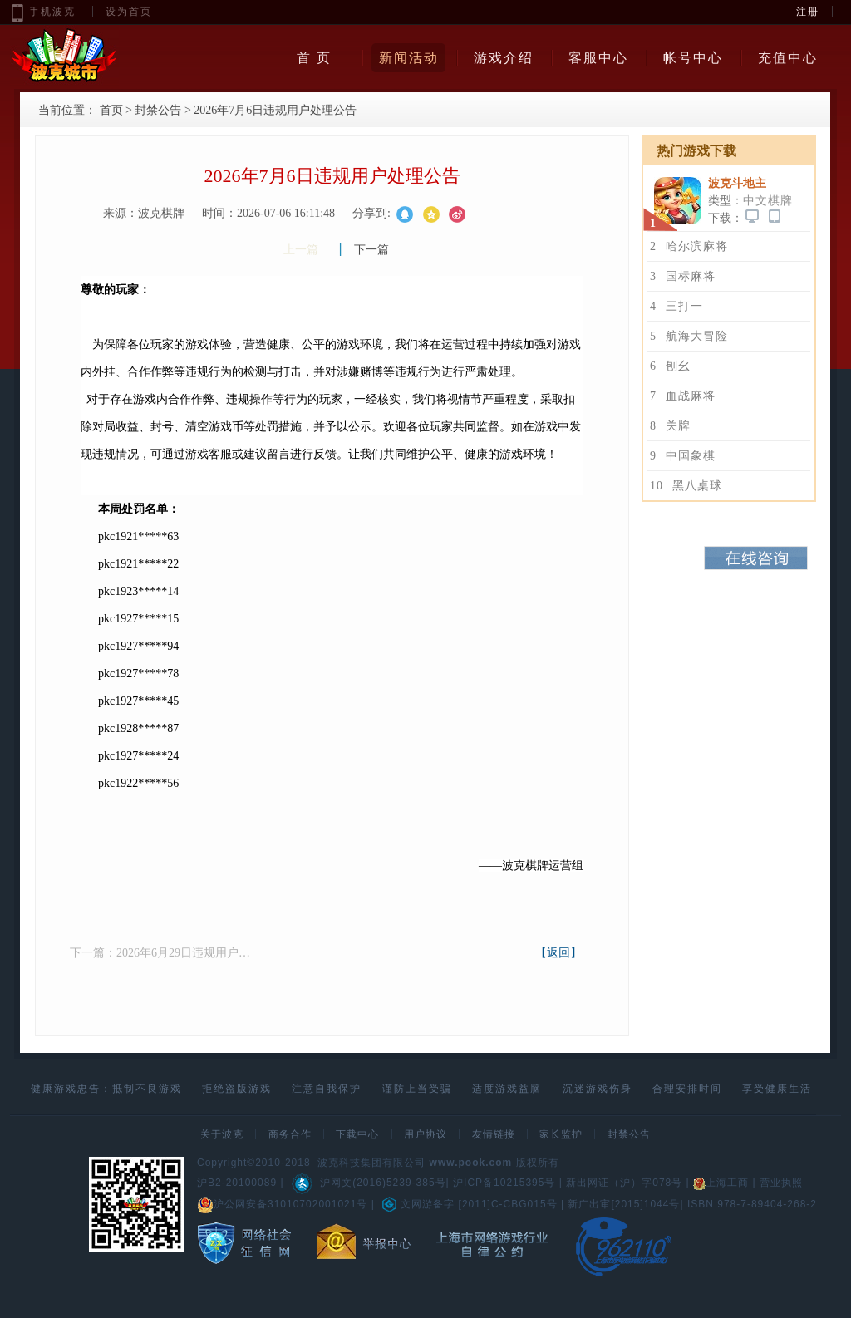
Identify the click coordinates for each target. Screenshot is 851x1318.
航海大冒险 (689, 336)
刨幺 (670, 366)
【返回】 (558, 953)
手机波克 (52, 11)
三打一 (676, 306)
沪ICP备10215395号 (504, 1182)
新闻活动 (409, 58)
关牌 (670, 426)
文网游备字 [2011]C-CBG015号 (469, 1204)
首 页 (314, 58)
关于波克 (221, 1134)
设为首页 (129, 11)
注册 (807, 11)
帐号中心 (693, 58)
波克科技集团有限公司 (371, 1162)
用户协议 (425, 1134)
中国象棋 (683, 456)
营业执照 (781, 1182)
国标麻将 (683, 276)
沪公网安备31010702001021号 (282, 1204)
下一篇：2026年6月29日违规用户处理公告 (161, 953)
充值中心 (788, 58)
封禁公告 (158, 110)
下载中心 (357, 1134)
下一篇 (371, 249)
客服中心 (598, 58)
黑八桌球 (686, 485)
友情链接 (493, 1134)
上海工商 (721, 1182)
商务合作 (290, 1134)
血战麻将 (683, 396)
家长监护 (561, 1134)
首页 (111, 110)
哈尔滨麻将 (689, 246)
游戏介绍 (504, 58)
